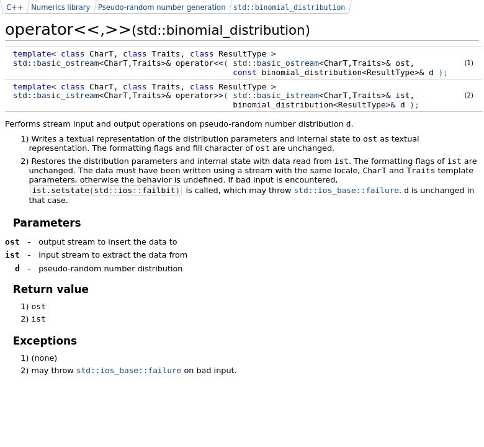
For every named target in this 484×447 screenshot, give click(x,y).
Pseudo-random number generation (161, 7)
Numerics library (60, 7)
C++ (14, 7)
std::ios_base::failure (347, 190)
